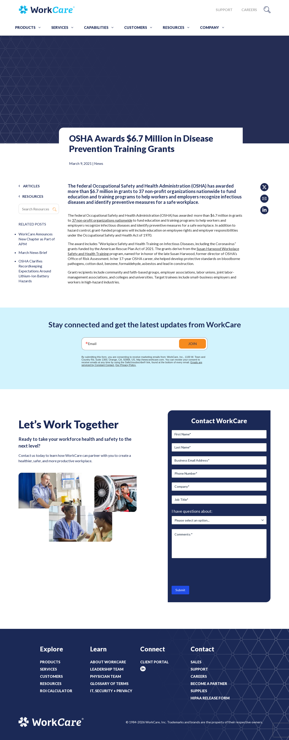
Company (214, 27)
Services (64, 27)
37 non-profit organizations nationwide (102, 220)
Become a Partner (209, 683)
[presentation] (206, 571)
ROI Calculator (56, 691)
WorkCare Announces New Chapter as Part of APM (37, 239)
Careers (249, 9)
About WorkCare (108, 662)
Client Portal (154, 662)
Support (224, 9)
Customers (140, 27)
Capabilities (100, 27)
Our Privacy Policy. (125, 365)
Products (29, 27)
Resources (178, 27)
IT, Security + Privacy (111, 691)
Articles (31, 186)
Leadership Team (107, 669)
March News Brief (33, 252)
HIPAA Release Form (210, 698)
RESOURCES (32, 196)
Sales (196, 662)
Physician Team (105, 676)
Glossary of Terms (109, 683)
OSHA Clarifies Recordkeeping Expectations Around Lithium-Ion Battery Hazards (35, 271)
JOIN (192, 343)
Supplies (199, 691)
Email (92, 343)
